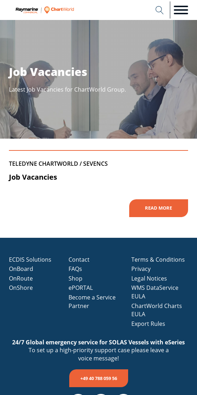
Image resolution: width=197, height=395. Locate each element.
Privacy (141, 269)
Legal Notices (149, 278)
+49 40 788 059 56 (98, 378)
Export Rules (148, 324)
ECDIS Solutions (30, 259)
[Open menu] (181, 10)
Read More (158, 208)
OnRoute (21, 278)
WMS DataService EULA (154, 292)
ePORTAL (81, 288)
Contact (79, 259)
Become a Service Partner (92, 301)
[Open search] (159, 10)
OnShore (21, 288)
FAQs (75, 269)
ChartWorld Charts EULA (156, 310)
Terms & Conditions (158, 259)
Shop (75, 278)
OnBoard (21, 269)
